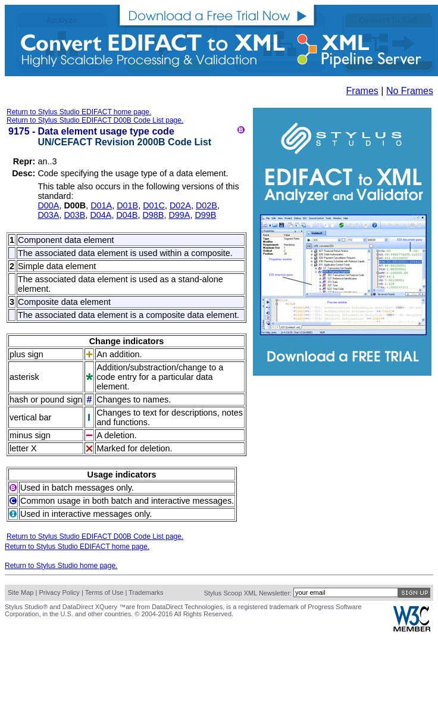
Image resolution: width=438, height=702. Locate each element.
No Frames (409, 91)
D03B (74, 215)
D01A (101, 205)
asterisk (24, 377)
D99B (205, 215)
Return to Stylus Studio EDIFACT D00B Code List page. (95, 120)
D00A (48, 205)
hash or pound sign (46, 399)
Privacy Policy (59, 592)
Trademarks (146, 592)
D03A (48, 215)
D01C (154, 205)
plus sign (26, 354)
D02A (180, 205)
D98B (153, 215)
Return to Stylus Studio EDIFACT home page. (79, 112)
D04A (100, 215)
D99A (179, 215)
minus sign (30, 435)
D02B (206, 205)
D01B (127, 205)
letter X (23, 448)
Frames (362, 91)
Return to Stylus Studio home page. (61, 565)
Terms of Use (104, 592)
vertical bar (30, 417)
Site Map (20, 592)
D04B (126, 215)
